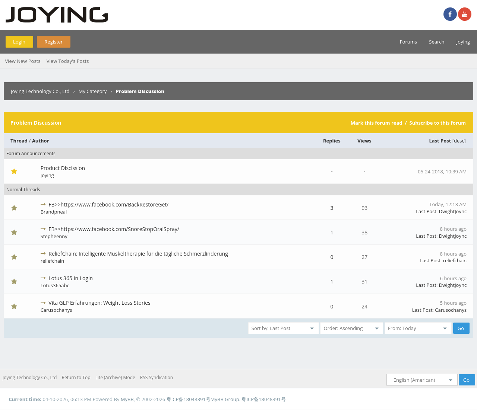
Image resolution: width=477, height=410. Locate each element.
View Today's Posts (68, 61)
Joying (463, 41)
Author (40, 140)
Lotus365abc (55, 285)
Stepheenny (54, 236)
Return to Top (76, 377)
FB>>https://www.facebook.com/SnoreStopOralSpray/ (113, 229)
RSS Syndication (156, 377)
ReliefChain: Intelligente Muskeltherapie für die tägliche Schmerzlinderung (138, 253)
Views (364, 140)
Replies (332, 140)
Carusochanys (56, 310)
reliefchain (52, 260)
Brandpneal (54, 211)
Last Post (440, 140)
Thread (19, 140)
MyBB (127, 399)
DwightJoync (453, 211)
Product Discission (63, 168)
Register (53, 41)
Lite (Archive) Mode (115, 377)
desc (459, 140)
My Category (93, 91)
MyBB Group (225, 399)
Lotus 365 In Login (70, 278)
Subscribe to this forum (437, 122)
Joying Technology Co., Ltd (40, 91)
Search (436, 41)
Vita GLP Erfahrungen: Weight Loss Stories (99, 302)
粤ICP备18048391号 (189, 399)
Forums (408, 41)
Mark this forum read (376, 122)
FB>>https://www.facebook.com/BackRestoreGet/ (108, 204)
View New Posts (22, 61)
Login (19, 41)
